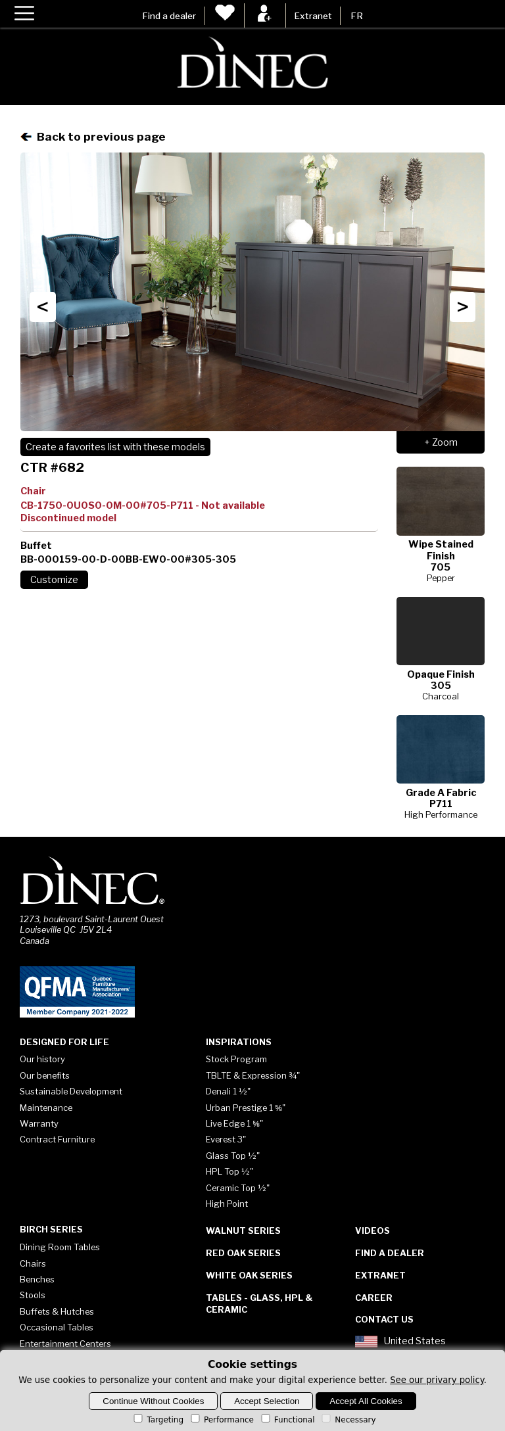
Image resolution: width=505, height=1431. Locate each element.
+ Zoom (441, 442)
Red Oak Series (243, 1253)
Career (374, 1297)
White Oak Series (249, 1275)
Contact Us (384, 1319)
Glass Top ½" (233, 1155)
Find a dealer (169, 16)
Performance (221, 1419)
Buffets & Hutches (57, 1311)
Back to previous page (93, 136)
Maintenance (46, 1107)
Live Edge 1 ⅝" (234, 1123)
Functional (287, 1419)
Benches (37, 1279)
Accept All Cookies (365, 1401)
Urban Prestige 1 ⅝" (245, 1107)
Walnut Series (243, 1230)
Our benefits (45, 1075)
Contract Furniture (57, 1139)
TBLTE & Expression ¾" (253, 1075)
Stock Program (236, 1059)
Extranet (313, 16)
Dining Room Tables (60, 1247)
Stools (32, 1295)
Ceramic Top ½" (238, 1188)
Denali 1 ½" (228, 1091)
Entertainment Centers (65, 1343)
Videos (372, 1230)
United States (400, 1342)
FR (356, 16)
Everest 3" (226, 1139)
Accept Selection (266, 1401)
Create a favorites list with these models (115, 447)
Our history (42, 1059)
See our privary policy (437, 1380)
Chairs (33, 1263)
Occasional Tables (56, 1327)
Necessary (347, 1419)
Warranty (39, 1123)
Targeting (157, 1419)
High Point (227, 1203)
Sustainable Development (71, 1091)
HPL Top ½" (229, 1171)
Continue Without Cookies (153, 1401)
